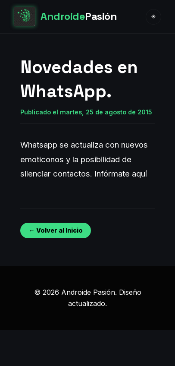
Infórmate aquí (120, 173)
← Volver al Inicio (55, 230)
